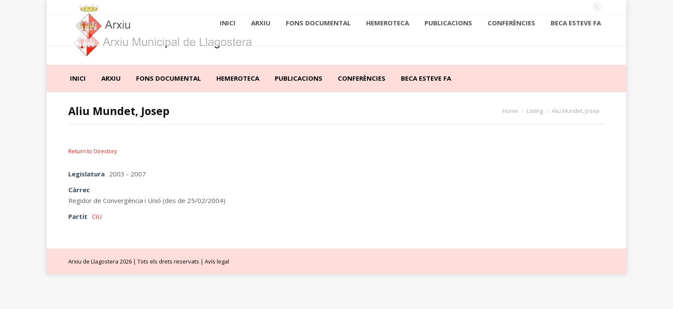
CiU (97, 216)
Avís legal (217, 261)
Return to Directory (92, 151)
